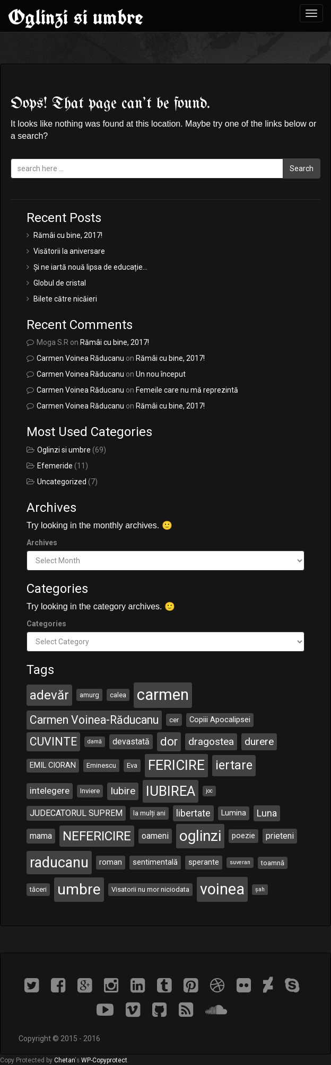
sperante (203, 862)
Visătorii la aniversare (69, 251)
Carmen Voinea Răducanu (80, 358)
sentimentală (155, 862)
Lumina (233, 813)
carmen (163, 695)
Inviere (90, 791)
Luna (267, 813)
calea (118, 695)
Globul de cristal (59, 283)
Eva (132, 765)
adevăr (49, 695)
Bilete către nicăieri (65, 299)
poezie (243, 835)
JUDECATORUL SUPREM (76, 813)
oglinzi (200, 836)
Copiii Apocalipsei (219, 719)
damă (95, 741)
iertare (233, 765)
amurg (89, 695)
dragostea (211, 741)
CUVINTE (53, 741)
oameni (155, 836)
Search (301, 168)
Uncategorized (61, 481)
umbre (79, 889)
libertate (193, 813)
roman (110, 862)
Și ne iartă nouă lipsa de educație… (90, 267)
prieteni (280, 836)
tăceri (38, 889)
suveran (240, 862)
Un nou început (161, 374)
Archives (42, 542)
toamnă (272, 863)
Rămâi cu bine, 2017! (67, 235)
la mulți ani (149, 813)
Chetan (64, 1060)
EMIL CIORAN (53, 765)
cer (174, 720)
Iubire (122, 791)
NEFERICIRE (97, 836)
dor (169, 741)
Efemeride (55, 466)
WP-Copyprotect (104, 1060)
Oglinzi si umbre (75, 17)
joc (209, 790)
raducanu (59, 862)
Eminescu (101, 765)
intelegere (49, 790)
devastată (131, 741)
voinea (222, 889)
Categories (46, 623)
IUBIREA (170, 791)
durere (259, 741)
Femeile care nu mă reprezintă (187, 390)
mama (41, 836)
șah (260, 889)
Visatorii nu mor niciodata (150, 889)
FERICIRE (176, 765)
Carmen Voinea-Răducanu (94, 719)
